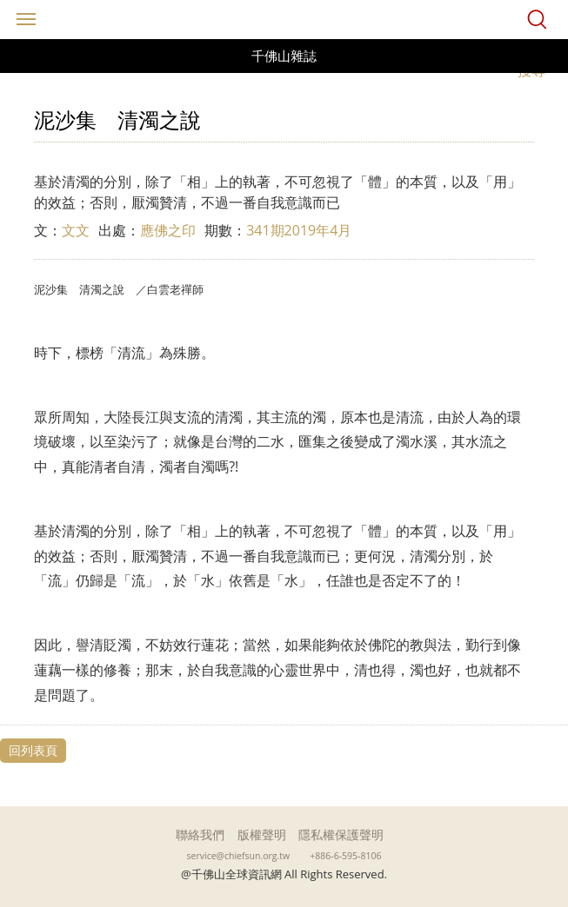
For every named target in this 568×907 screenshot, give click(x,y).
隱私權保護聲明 (341, 834)
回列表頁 (33, 750)
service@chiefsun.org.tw (239, 856)
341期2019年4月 (298, 230)
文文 (76, 230)
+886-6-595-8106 (345, 856)
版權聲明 (261, 834)
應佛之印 (168, 230)
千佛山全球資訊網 (284, 19)
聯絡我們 (200, 834)
